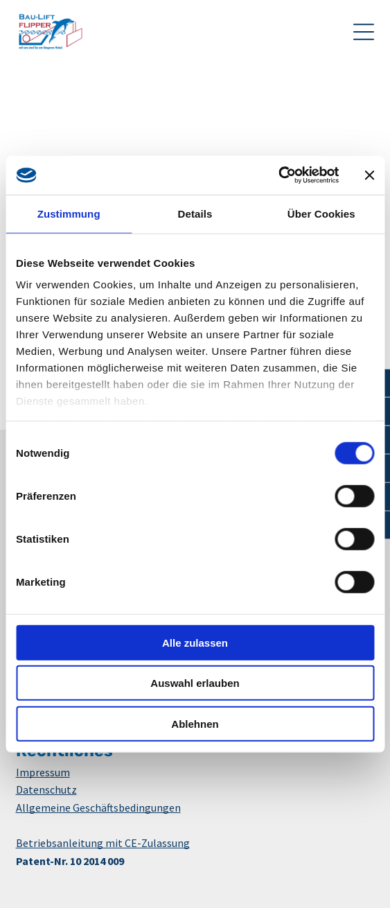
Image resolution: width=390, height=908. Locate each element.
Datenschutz (46, 789)
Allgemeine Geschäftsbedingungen (98, 807)
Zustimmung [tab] (68, 213)
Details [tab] (195, 213)
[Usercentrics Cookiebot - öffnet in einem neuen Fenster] (278, 175)
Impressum (43, 772)
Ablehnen (194, 723)
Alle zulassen (195, 642)
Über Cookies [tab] (321, 213)
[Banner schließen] (369, 175)
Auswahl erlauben (194, 683)
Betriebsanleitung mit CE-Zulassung (103, 843)
